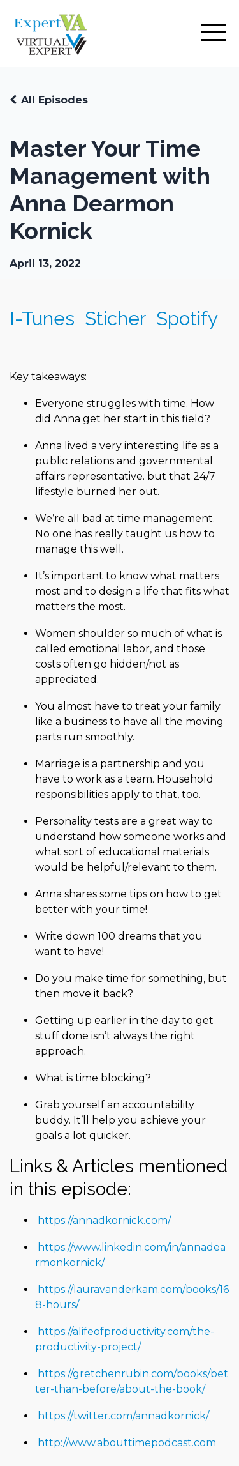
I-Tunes (42, 318)
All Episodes (54, 100)
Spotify (187, 318)
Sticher (115, 318)
